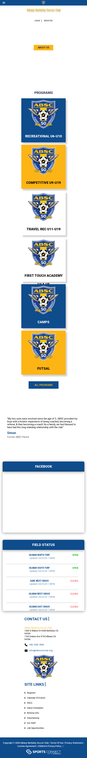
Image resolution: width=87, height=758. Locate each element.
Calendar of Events (36, 698)
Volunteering (33, 718)
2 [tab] (43, 446)
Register (48, 21)
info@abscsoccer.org (41, 650)
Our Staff (31, 723)
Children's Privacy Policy (49, 746)
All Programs (43, 385)
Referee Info (33, 713)
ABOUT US (43, 47)
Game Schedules (35, 708)
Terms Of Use (56, 743)
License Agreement (26, 746)
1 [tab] (39, 446)
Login (37, 21)
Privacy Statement (74, 743)
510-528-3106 (36, 644)
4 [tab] (48, 446)
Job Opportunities (35, 728)
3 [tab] (45, 446)
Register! (31, 693)
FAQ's (29, 703)
